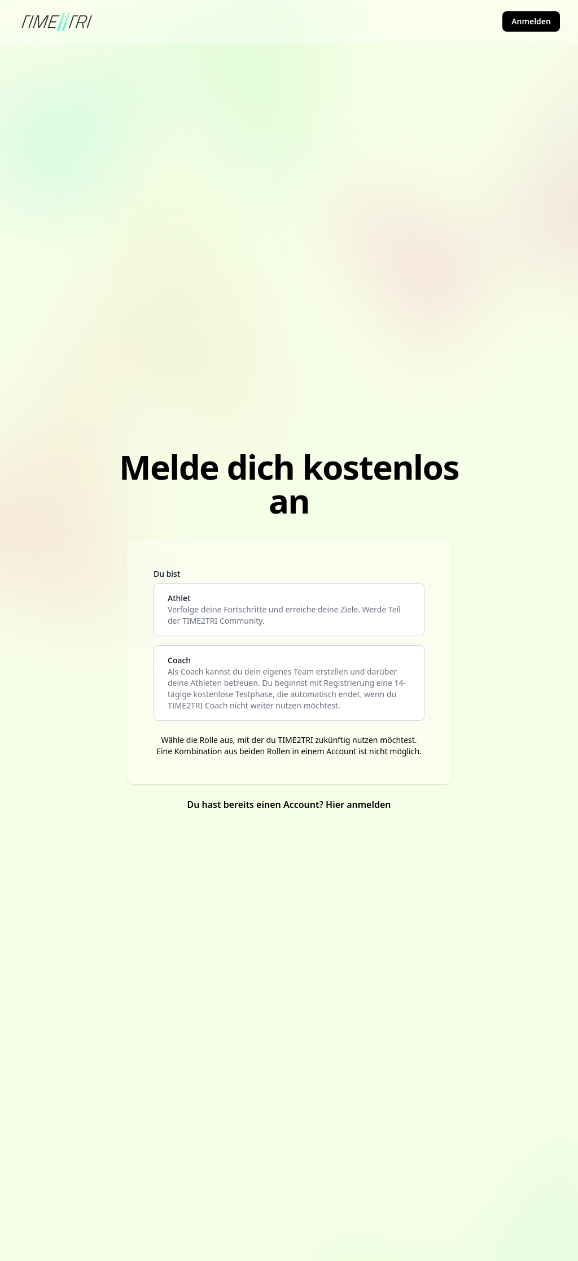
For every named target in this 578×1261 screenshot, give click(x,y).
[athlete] (289, 609)
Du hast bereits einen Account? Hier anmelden (289, 804)
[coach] (289, 683)
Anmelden (531, 21)
